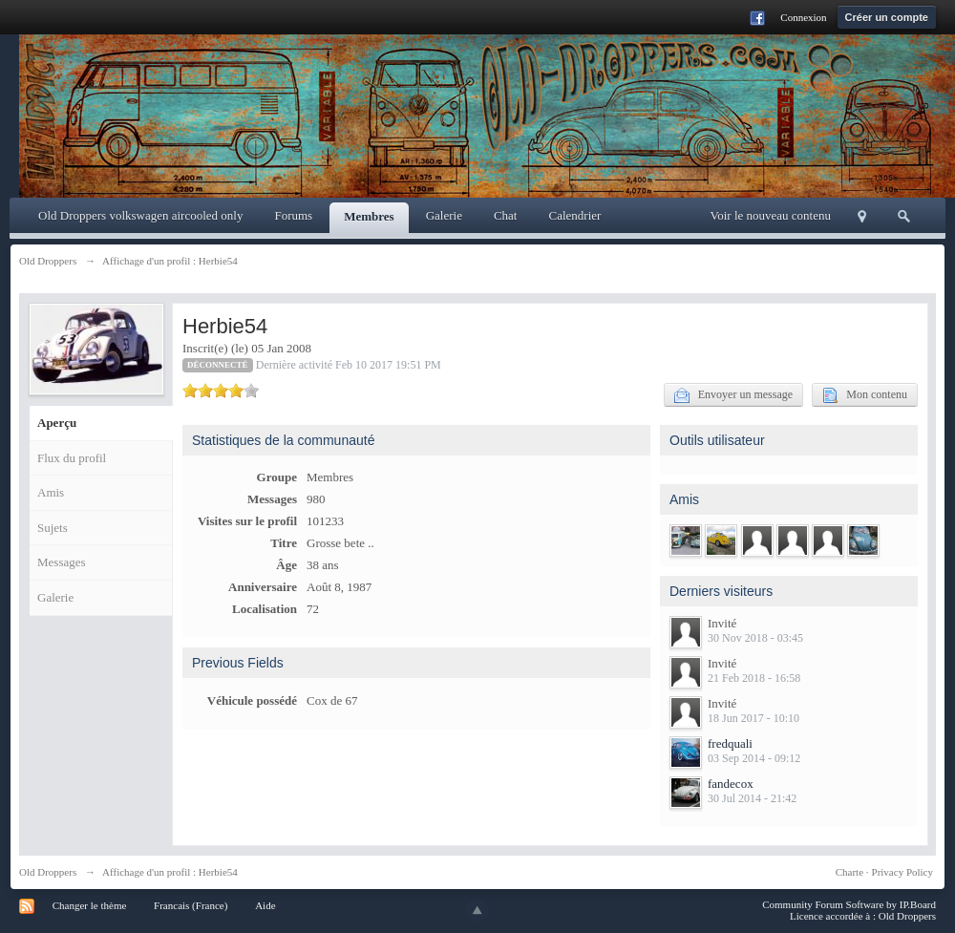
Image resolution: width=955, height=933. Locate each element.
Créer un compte (886, 17)
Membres (368, 216)
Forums (293, 215)
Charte (849, 872)
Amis (50, 492)
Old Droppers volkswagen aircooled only (140, 215)
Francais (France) (190, 905)
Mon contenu (864, 395)
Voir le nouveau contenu (771, 215)
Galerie (444, 215)
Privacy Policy (902, 872)
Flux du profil (71, 458)
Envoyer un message (733, 395)
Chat (506, 215)
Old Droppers (47, 872)
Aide (265, 905)
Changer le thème (90, 905)
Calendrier (574, 215)
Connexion (803, 17)
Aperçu (56, 422)
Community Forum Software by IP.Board (849, 904)
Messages (61, 562)
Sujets (52, 527)
